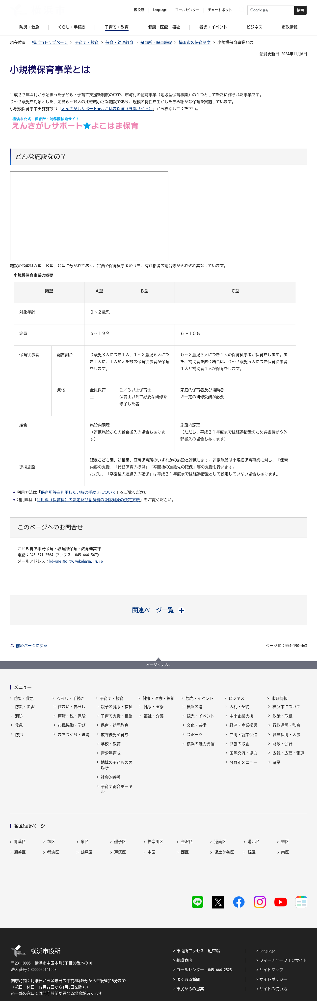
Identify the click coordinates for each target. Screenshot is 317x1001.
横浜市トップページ (50, 42)
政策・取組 (282, 720)
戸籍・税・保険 (71, 720)
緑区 (252, 845)
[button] (158, 610)
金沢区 (187, 834)
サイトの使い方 (273, 960)
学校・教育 (111, 748)
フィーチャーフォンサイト (283, 931)
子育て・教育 (87, 42)
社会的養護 (111, 782)
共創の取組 (239, 748)
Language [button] (160, 10)
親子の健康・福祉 (116, 711)
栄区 (285, 834)
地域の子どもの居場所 (116, 769)
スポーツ (195, 739)
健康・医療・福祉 (158, 698)
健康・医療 (153, 711)
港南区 (220, 834)
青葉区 (20, 834)
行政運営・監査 (286, 730)
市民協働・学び (71, 730)
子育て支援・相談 (116, 720)
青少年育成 (111, 757)
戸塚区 (120, 845)
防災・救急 (24, 698)
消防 (19, 720)
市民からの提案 (190, 960)
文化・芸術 (197, 730)
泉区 (85, 834)
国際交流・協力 (243, 757)
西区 (185, 845)
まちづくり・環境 (73, 739)
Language (267, 922)
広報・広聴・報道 (288, 757)
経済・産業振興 (243, 730)
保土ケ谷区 (224, 845)
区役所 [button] (139, 10)
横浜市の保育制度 (195, 42)
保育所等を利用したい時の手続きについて (78, 492)
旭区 (51, 834)
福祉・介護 (153, 720)
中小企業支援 (241, 720)
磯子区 (120, 834)
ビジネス (236, 698)
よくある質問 (188, 950)
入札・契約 (239, 711)
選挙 (276, 767)
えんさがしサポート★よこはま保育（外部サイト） (107, 109)
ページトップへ (158, 665)
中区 (152, 845)
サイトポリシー (273, 950)
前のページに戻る (32, 646)
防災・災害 (25, 711)
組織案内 (184, 931)
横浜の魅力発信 (200, 748)
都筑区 (53, 845)
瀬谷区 (20, 845)
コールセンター (187, 10)
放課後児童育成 (115, 739)
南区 (285, 845)
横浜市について (286, 711)
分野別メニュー (243, 767)
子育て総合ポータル (116, 793)
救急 (19, 730)
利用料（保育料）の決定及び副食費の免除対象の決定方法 (88, 500)
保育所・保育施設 (156, 42)
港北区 (254, 834)
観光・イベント (199, 698)
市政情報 (279, 698)
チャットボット (220, 10)
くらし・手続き (70, 698)
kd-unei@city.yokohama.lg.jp (76, 561)
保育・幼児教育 (119, 42)
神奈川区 (155, 834)
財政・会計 (282, 748)
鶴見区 (87, 845)
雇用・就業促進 (243, 739)
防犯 (19, 739)
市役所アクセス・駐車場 (198, 922)
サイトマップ (271, 941)
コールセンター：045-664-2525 (204, 941)
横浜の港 (195, 711)
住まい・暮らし (71, 711)
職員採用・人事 (286, 739)
